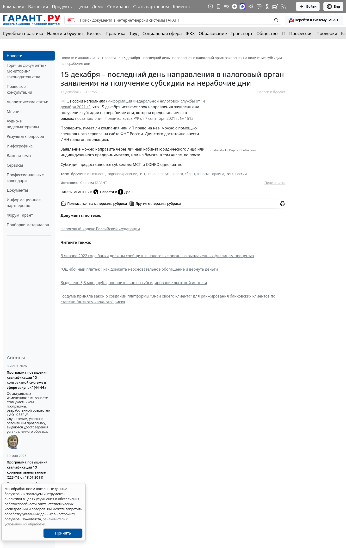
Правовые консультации (19, 89)
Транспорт (242, 33)
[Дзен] (234, 6)
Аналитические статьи (27, 101)
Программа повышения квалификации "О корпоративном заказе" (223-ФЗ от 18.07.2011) (27, 470)
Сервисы (15, 165)
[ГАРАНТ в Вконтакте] (227, 6)
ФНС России (237, 173)
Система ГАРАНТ (93, 182)
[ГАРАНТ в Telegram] (251, 6)
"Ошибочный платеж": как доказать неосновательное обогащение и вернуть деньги (139, 269)
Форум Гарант (20, 215)
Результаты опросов (25, 136)
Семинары (118, 6)
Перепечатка (274, 182)
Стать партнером (151, 6)
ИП (142, 173)
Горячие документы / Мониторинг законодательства (26, 71)
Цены (82, 6)
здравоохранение (122, 173)
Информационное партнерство (24, 202)
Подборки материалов (28, 224)
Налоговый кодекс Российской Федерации (100, 228)
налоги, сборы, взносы (190, 173)
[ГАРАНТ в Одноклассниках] (267, 6)
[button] (314, 20)
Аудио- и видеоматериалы (23, 123)
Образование (213, 33)
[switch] (71, 20)
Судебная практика (23, 33)
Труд (134, 33)
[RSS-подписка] (283, 6)
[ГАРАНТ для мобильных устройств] (219, 6)
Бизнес (94, 33)
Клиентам (183, 6)
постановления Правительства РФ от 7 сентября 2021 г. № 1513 (134, 118)
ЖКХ (190, 33)
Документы (17, 190)
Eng (333, 6)
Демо (97, 6)
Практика (115, 33)
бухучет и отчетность (88, 173)
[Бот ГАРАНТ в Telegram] (259, 6)
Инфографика (20, 146)
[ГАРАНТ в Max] (242, 6)
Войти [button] (308, 6)
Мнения (14, 111)
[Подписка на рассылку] (210, 6)
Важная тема (19, 155)
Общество (267, 33)
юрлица (217, 173)
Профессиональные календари (25, 177)
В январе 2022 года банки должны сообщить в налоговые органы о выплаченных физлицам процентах (157, 255)
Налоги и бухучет (65, 33)
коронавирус (158, 173)
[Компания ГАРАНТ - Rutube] (275, 6)
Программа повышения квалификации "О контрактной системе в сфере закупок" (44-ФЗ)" (27, 380)
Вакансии (38, 6)
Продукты (62, 6)
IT (283, 33)
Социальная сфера (162, 33)
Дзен (125, 192)
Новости (14, 55)
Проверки (326, 33)
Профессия (301, 33)
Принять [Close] (63, 533)
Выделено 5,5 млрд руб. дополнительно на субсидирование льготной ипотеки (134, 282)
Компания (13, 6)
